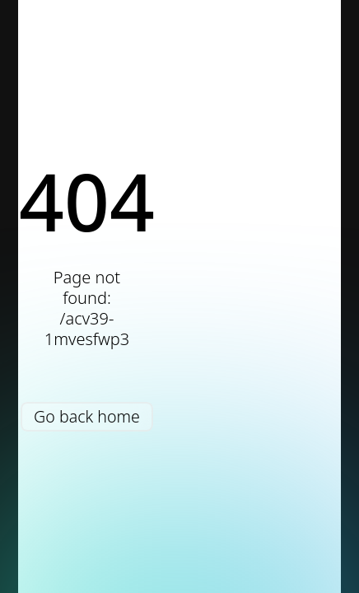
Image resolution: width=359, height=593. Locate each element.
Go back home (87, 416)
